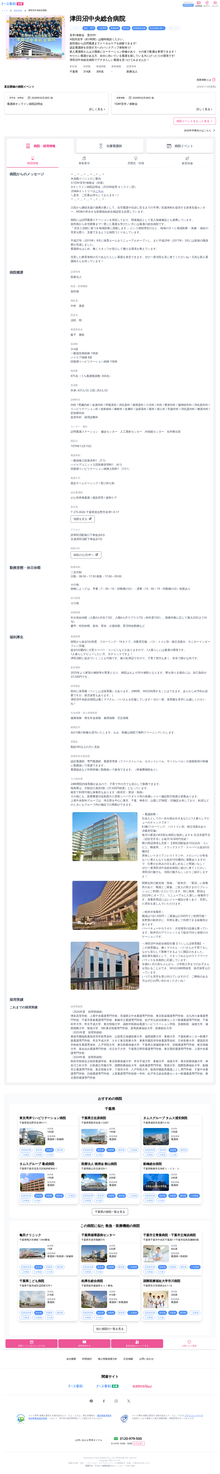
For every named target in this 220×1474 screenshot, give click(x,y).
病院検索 (18, 10)
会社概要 (71, 1358)
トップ (4, 10)
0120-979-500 (131, 1438)
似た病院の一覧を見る (110, 1329)
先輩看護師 (110, 146)
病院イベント (179, 146)
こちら (99, 191)
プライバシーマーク (194, 1415)
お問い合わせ (146, 1358)
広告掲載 (128, 1358)
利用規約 (87, 1358)
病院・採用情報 (40, 146)
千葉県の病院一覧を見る (110, 1212)
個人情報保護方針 (107, 1358)
